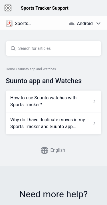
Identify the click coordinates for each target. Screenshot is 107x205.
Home (10, 69)
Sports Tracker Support (44, 8)
